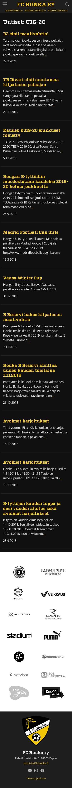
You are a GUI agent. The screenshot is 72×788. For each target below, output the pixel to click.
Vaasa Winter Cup (22, 278)
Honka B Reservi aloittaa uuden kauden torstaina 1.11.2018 (30, 371)
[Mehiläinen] (19, 614)
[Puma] (53, 635)
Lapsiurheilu (14, 11)
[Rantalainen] (53, 614)
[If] (19, 656)
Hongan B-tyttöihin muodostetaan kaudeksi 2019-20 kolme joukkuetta (35, 182)
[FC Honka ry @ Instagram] (36, 770)
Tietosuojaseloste (36, 778)
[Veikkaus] (53, 593)
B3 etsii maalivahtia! (25, 34)
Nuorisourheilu (35, 11)
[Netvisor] (19, 674)
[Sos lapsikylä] (53, 674)
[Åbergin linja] (53, 656)
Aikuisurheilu (57, 11)
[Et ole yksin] (19, 693)
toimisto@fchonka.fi (36, 763)
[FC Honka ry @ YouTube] (30, 770)
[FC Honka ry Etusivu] (36, 5)
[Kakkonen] (19, 572)
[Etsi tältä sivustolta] (67, 4)
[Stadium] (19, 635)
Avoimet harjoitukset (26, 421)
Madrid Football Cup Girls (31, 233)
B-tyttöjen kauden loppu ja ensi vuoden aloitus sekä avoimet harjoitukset (32, 509)
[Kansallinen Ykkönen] (53, 572)
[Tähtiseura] (19, 593)
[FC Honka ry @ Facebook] (42, 770)
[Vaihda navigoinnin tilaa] (4, 4)
